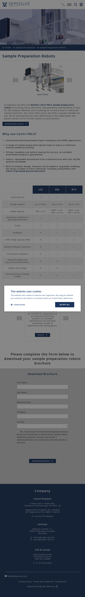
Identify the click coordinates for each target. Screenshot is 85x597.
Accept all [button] (65, 304)
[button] (18, 304)
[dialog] (42, 298)
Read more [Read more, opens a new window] (68, 298)
